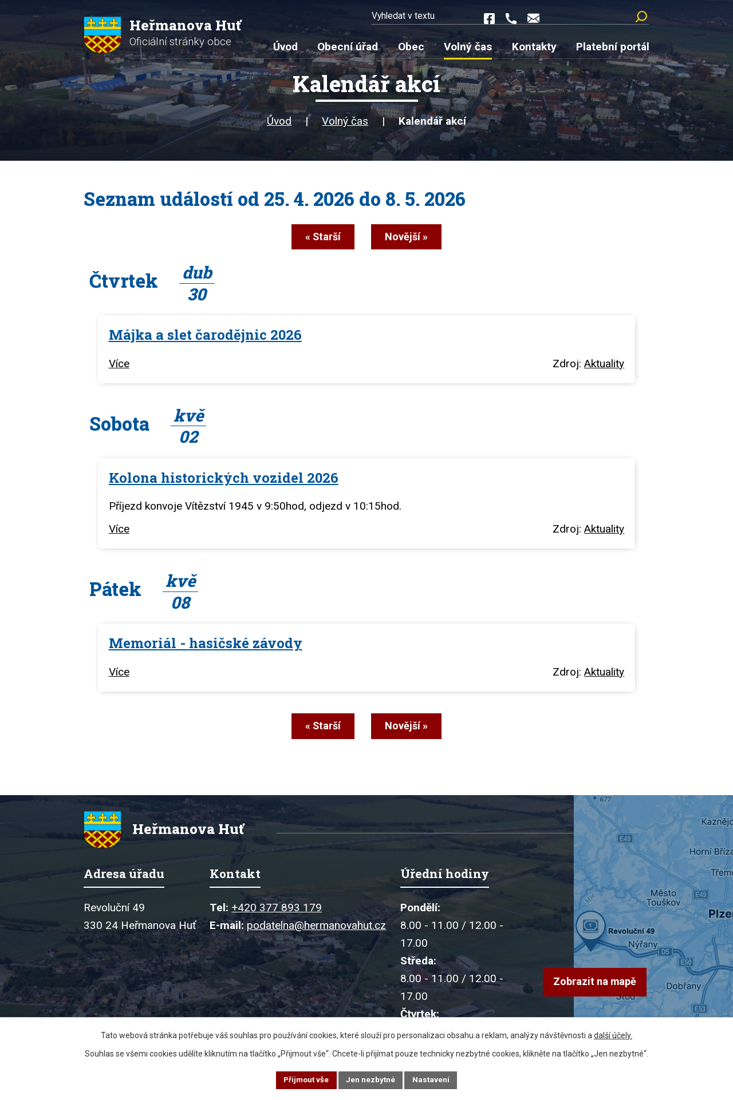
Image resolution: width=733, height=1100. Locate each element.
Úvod (279, 125)
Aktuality (604, 365)
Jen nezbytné (371, 1079)
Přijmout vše (305, 1079)
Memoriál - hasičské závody (205, 645)
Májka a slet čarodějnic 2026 (205, 337)
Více (119, 365)
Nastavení (433, 1079)
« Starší (318, 241)
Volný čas (345, 125)
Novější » (411, 241)
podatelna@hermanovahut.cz (316, 930)
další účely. (613, 1034)
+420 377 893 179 (276, 912)
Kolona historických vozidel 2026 (223, 480)
